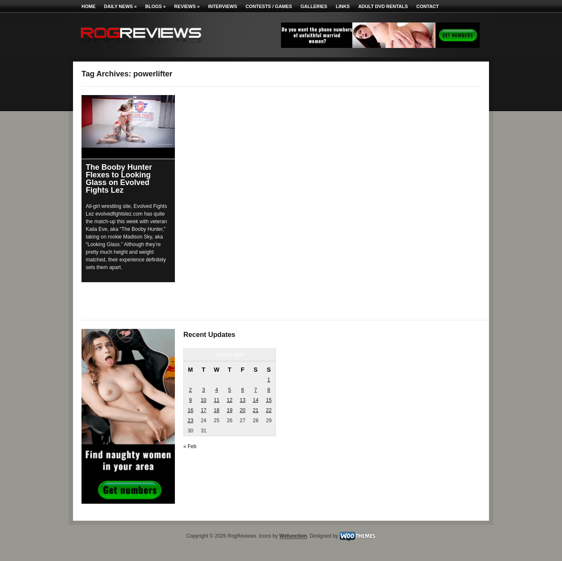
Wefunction (293, 536)
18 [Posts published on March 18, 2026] (216, 410)
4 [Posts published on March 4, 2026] (216, 390)
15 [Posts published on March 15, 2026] (268, 400)
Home (88, 6)
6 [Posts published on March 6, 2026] (242, 390)
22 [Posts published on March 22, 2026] (268, 410)
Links (343, 6)
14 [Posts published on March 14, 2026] (255, 400)
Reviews (187, 6)
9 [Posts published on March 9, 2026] (190, 400)
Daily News (120, 6)
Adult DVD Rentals (383, 6)
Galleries (314, 6)
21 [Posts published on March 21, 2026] (255, 410)
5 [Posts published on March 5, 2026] (229, 390)
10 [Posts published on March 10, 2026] (203, 400)
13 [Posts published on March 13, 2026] (242, 400)
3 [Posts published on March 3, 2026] (203, 390)
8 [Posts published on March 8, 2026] (268, 390)
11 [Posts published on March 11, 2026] (216, 400)
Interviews (222, 6)
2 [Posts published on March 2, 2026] (190, 390)
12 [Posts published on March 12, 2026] (229, 400)
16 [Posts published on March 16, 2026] (190, 410)
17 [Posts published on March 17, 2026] (203, 410)
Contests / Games (269, 6)
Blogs (155, 6)
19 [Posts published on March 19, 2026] (229, 410)
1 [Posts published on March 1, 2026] (268, 380)
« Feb (190, 446)
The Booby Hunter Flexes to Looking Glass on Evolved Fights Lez (119, 178)
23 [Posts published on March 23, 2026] (190, 421)
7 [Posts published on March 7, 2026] (255, 390)
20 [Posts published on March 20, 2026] (242, 410)
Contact (427, 6)
